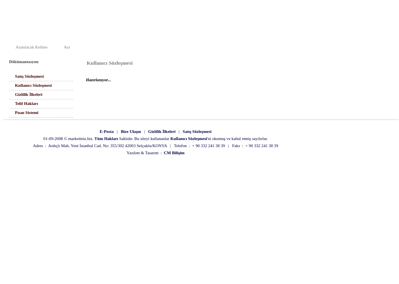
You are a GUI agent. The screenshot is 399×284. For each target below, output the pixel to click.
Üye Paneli (385, 48)
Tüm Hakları (106, 138)
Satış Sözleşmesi (29, 76)
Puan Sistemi (27, 112)
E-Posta (107, 131)
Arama (294, 48)
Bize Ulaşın (131, 131)
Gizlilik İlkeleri (29, 94)
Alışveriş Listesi (354, 48)
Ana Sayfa (192, 48)
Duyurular (270, 48)
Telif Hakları (26, 103)
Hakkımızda (221, 48)
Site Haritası (320, 48)
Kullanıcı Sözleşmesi (33, 85)
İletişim (246, 48)
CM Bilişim (174, 153)
